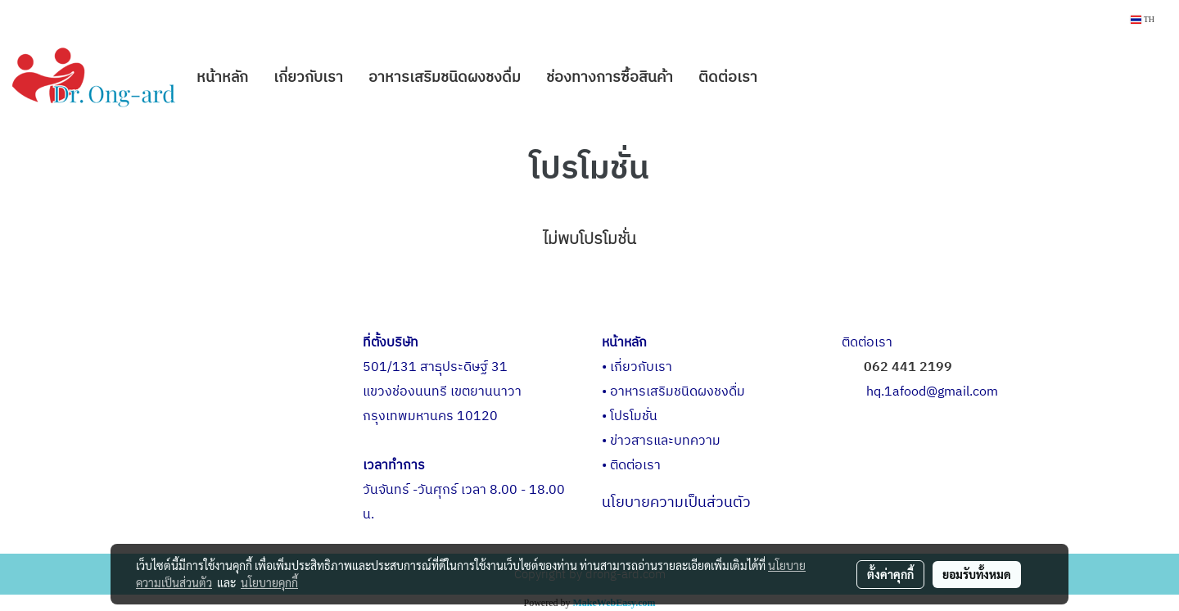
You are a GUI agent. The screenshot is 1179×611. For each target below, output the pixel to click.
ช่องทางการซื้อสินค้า (609, 78)
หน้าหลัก (222, 78)
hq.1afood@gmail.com (932, 392)
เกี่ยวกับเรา (308, 78)
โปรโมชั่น (633, 416)
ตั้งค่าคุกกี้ (890, 574)
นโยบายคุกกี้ (269, 582)
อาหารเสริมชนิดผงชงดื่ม (444, 78)
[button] (784, 77)
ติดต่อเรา (727, 78)
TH (1142, 19)
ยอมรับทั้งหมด (976, 574)
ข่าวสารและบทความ (665, 441)
